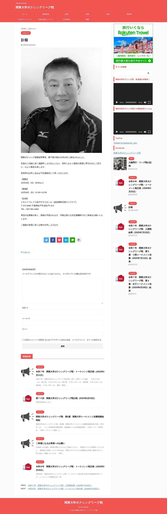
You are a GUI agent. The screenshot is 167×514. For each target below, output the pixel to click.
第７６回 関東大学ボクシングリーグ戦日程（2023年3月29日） (66, 398)
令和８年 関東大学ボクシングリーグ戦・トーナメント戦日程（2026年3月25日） (64, 488)
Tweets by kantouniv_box (125, 143)
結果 (66, 14)
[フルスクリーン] (149, 102)
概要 (87, 19)
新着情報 (45, 14)
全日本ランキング (25, 19)
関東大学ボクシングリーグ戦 (35, 7)
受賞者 (129, 14)
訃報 (131, 207)
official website (83, 507)
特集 (87, 14)
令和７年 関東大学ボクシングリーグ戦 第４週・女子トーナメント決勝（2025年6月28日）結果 (140, 284)
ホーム (24, 14)
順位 (108, 14)
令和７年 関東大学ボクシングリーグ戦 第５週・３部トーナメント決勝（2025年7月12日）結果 (140, 255)
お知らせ (26, 252)
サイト (25, 329)
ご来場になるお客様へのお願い (50, 443)
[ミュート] (145, 102)
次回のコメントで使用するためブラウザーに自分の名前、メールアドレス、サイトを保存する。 (64, 340)
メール (26, 318)
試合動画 (66, 19)
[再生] (117, 102)
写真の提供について (45, 19)
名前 (25, 308)
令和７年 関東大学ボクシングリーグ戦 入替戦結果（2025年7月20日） (60, 485)
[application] (133, 94)
